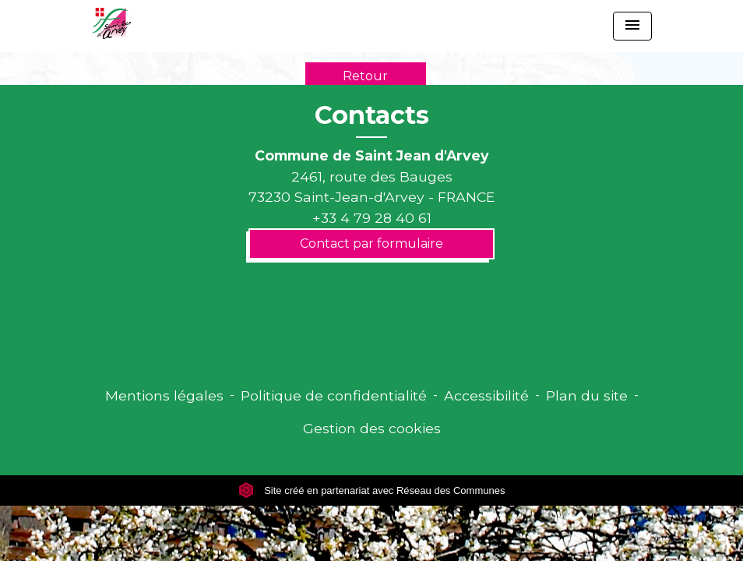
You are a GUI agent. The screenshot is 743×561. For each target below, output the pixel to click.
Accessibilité (486, 395)
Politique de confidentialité (334, 395)
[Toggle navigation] (632, 26)
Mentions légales (164, 395)
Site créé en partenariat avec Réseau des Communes (371, 490)
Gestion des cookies (372, 428)
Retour (365, 76)
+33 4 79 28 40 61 (371, 218)
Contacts (372, 115)
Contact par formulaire (371, 243)
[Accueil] (111, 23)
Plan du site (587, 395)
